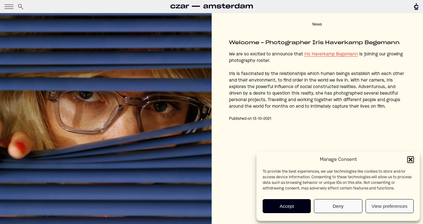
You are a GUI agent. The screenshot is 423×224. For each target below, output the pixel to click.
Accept (287, 206)
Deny (338, 206)
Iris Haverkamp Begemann (331, 54)
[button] (410, 159)
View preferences (390, 206)
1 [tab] (106, 216)
